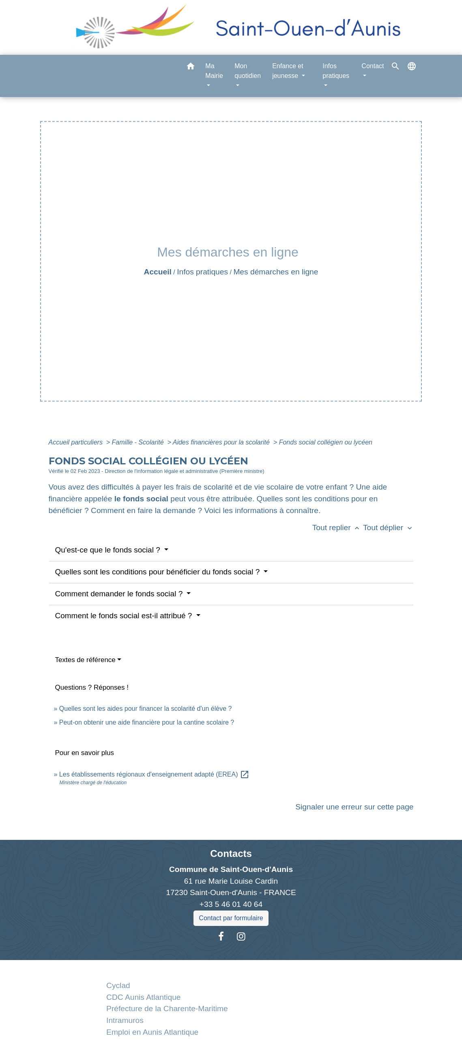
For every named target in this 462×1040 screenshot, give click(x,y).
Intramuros (125, 1020)
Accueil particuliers (77, 442)
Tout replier (337, 527)
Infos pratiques (202, 272)
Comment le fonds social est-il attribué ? (124, 615)
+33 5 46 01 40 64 (231, 904)
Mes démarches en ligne (275, 272)
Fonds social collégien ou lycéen (325, 442)
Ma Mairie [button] (214, 71)
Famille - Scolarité (138, 442)
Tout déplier (388, 527)
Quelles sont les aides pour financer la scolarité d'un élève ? (145, 708)
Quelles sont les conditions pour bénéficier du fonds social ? (158, 571)
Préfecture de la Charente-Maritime (167, 1008)
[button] (190, 67)
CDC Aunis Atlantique (143, 997)
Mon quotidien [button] (247, 71)
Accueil (158, 272)
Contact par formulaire (231, 918)
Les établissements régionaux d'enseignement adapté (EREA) (154, 774)
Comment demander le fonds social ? (120, 593)
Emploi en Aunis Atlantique (152, 1032)
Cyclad (118, 985)
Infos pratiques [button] (335, 71)
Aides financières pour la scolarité (222, 442)
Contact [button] (372, 66)
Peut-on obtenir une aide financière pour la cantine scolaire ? (146, 722)
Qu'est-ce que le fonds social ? (109, 550)
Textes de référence (85, 660)
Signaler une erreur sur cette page (354, 807)
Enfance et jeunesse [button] (287, 71)
